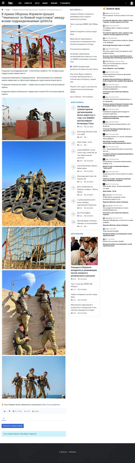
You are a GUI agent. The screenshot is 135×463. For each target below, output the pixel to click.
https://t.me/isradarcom (51, 405)
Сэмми (36, 411)
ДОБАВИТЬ (65, 3)
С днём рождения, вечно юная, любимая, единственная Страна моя (86, 202)
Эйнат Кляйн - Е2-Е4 (84, 142)
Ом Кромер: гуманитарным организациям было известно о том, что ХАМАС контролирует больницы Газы (86, 115)
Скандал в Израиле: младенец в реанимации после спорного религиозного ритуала (82, 16)
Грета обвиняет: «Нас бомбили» (81, 97)
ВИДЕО (45, 3)
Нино (106, 72)
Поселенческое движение (79, 49)
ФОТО (37, 3)
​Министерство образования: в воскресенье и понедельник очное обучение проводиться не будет (83, 41)
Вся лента (76, 10)
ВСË (20, 3)
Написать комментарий (12, 426)
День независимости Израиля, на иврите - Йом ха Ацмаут (87, 189)
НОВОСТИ (28, 3)
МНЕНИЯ (54, 3)
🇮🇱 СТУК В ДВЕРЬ (83, 213)
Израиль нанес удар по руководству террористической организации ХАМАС (83, 89)
